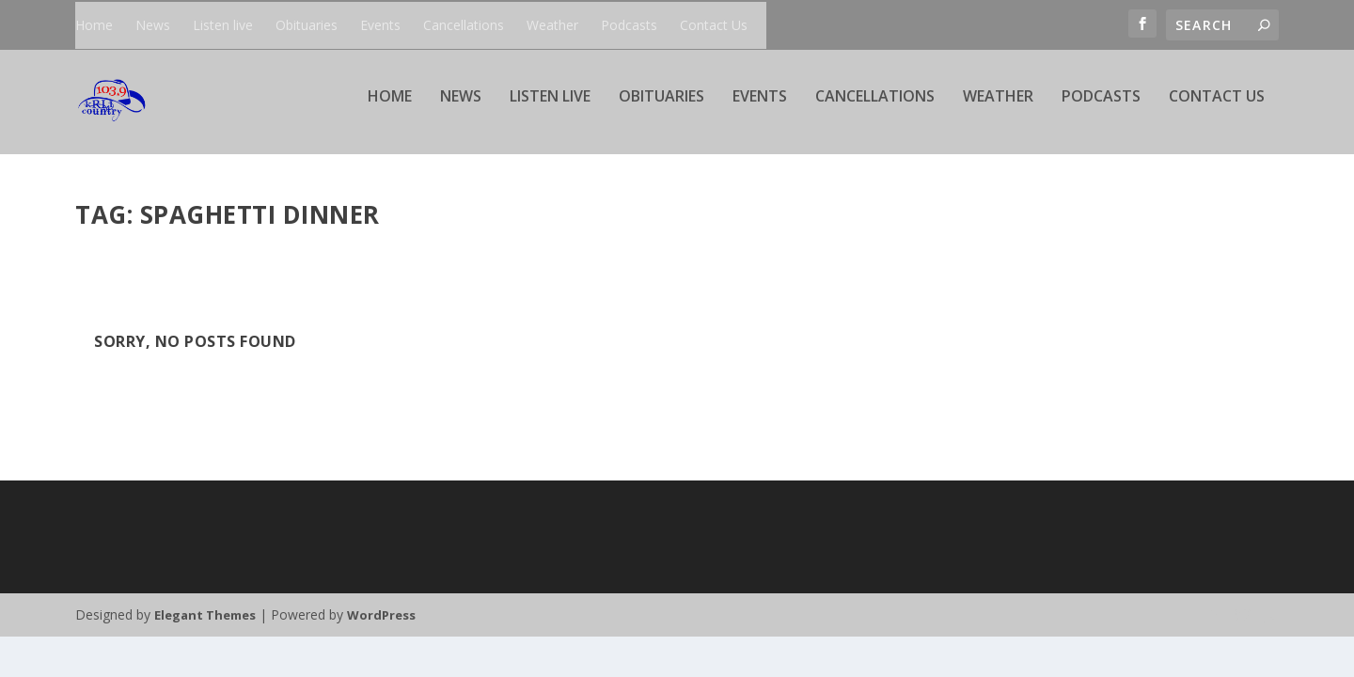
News (152, 25)
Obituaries (307, 25)
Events (380, 25)
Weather (552, 25)
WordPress (381, 616)
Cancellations (463, 25)
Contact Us (714, 25)
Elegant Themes (205, 616)
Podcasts (629, 25)
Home (94, 25)
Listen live (223, 25)
